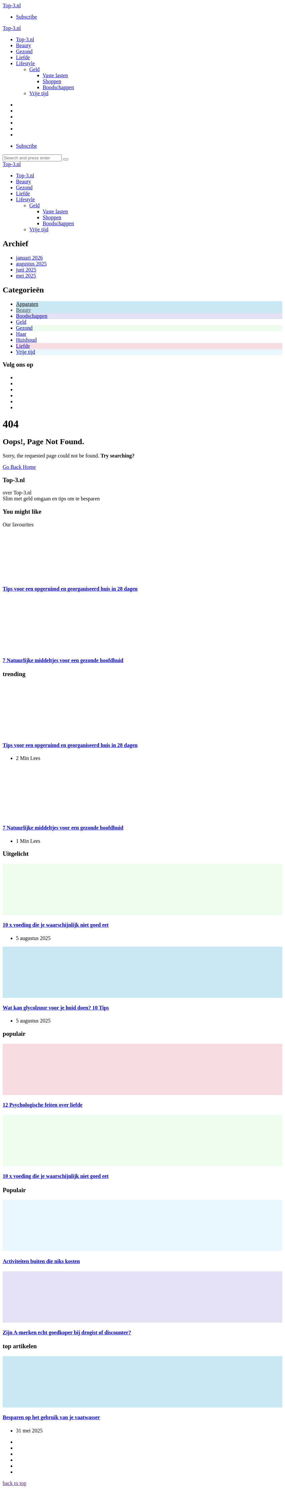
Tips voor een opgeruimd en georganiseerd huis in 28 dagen (70, 589)
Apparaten (27, 304)
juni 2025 (26, 270)
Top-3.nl (12, 5)
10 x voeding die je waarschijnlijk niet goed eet (56, 925)
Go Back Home (19, 467)
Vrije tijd (25, 352)
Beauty (23, 310)
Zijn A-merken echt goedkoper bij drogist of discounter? (67, 1332)
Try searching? (118, 456)
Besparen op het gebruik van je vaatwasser (51, 1417)
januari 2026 (29, 258)
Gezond (24, 328)
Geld (21, 322)
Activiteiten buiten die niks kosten (41, 1261)
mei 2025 (26, 276)
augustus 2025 (31, 264)
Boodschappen (31, 316)
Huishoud (26, 340)
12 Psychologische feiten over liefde (43, 1105)
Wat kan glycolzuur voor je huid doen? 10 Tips (56, 1008)
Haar (21, 334)
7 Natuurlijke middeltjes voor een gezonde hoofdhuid (63, 660)
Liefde (23, 346)
